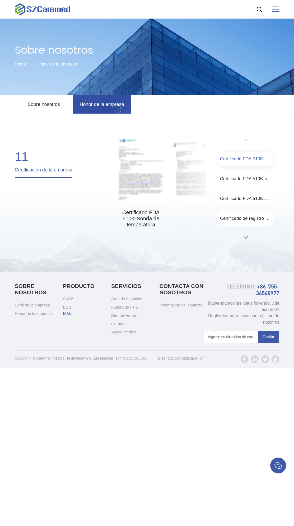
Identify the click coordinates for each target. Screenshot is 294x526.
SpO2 (68, 298)
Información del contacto (180, 305)
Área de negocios (126, 298)
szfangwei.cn (192, 358)
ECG (67, 307)
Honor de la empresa (57, 64)
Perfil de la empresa (32, 305)
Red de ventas (124, 315)
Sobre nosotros (44, 104)
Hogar (20, 64)
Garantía (119, 324)
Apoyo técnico (123, 332)
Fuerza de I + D (125, 307)
